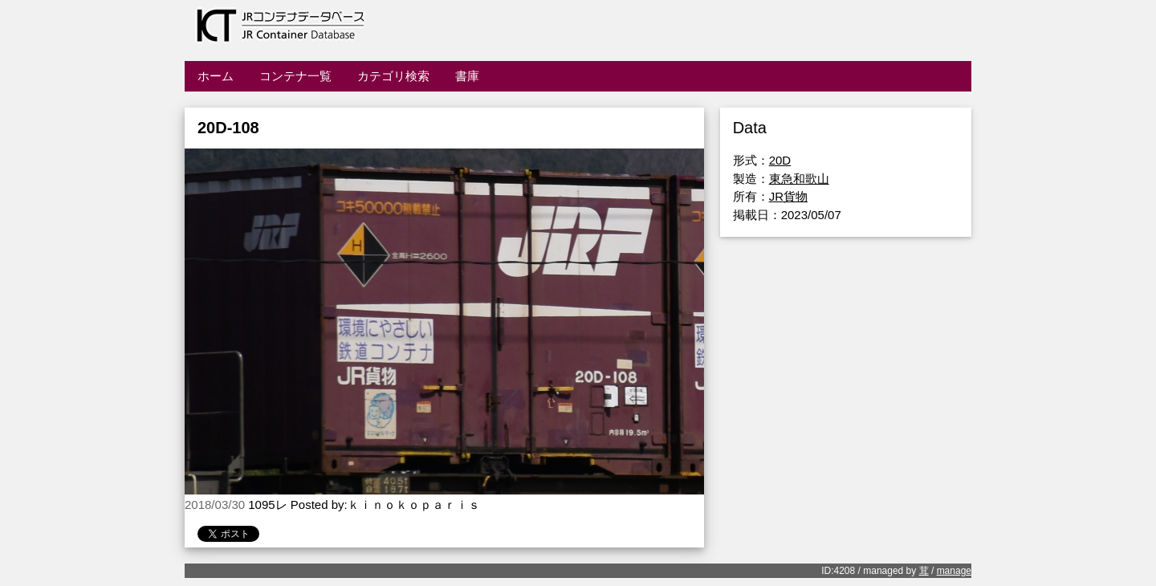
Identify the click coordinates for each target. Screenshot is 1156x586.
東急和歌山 (799, 178)
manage (954, 570)
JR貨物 (788, 196)
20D (780, 160)
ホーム (215, 76)
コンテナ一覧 (295, 76)
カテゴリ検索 (393, 76)
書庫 (467, 76)
